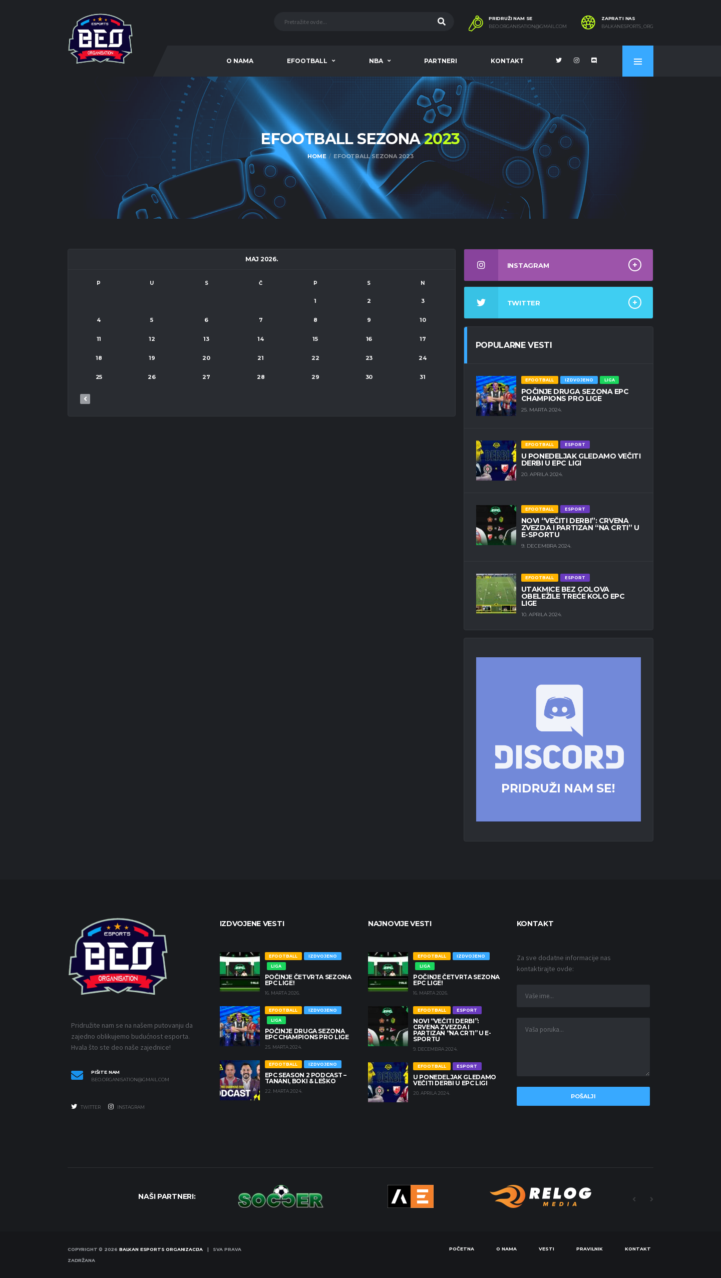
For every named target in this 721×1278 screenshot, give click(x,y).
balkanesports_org (627, 26)
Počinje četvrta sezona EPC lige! (308, 980)
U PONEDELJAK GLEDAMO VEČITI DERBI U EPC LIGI (581, 460)
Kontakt (507, 61)
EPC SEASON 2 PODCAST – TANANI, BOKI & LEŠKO (305, 1078)
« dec (85, 399)
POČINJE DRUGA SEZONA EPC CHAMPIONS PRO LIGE (575, 395)
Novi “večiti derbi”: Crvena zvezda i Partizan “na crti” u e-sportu (580, 527)
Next (651, 1199)
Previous (634, 1199)
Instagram (126, 1107)
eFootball (307, 61)
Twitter (86, 1107)
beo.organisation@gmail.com (130, 1079)
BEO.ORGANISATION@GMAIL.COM (528, 26)
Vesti (546, 1248)
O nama (239, 61)
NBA (376, 61)
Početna (461, 1248)
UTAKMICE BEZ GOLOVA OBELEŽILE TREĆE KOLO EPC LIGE (573, 596)
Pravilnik (589, 1248)
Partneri (440, 61)
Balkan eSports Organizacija (161, 1249)
